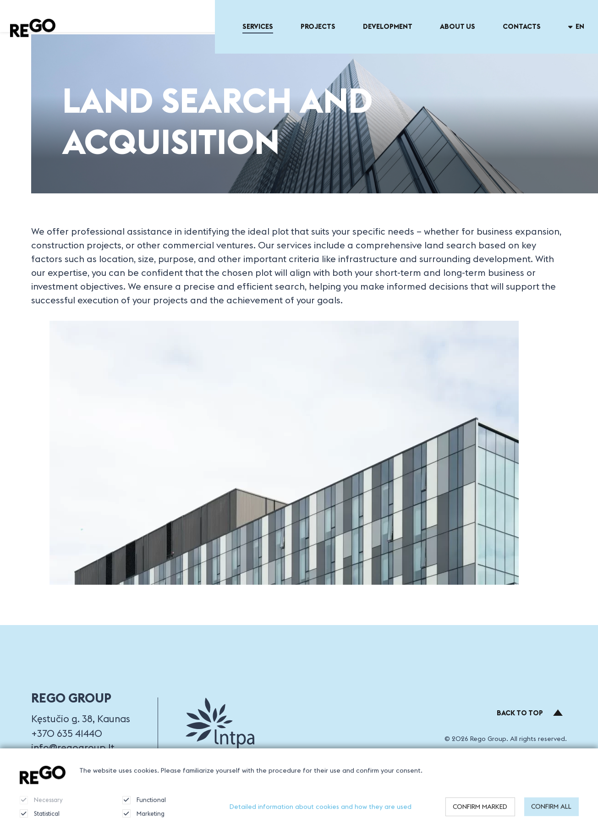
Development (387, 26)
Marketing (143, 818)
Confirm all (551, 811)
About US (457, 26)
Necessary (41, 805)
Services (257, 26)
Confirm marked (480, 811)
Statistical (40, 818)
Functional (144, 805)
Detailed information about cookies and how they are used (320, 811)
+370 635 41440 (66, 733)
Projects (318, 26)
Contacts (522, 26)
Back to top (530, 712)
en (576, 26)
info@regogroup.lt (73, 747)
